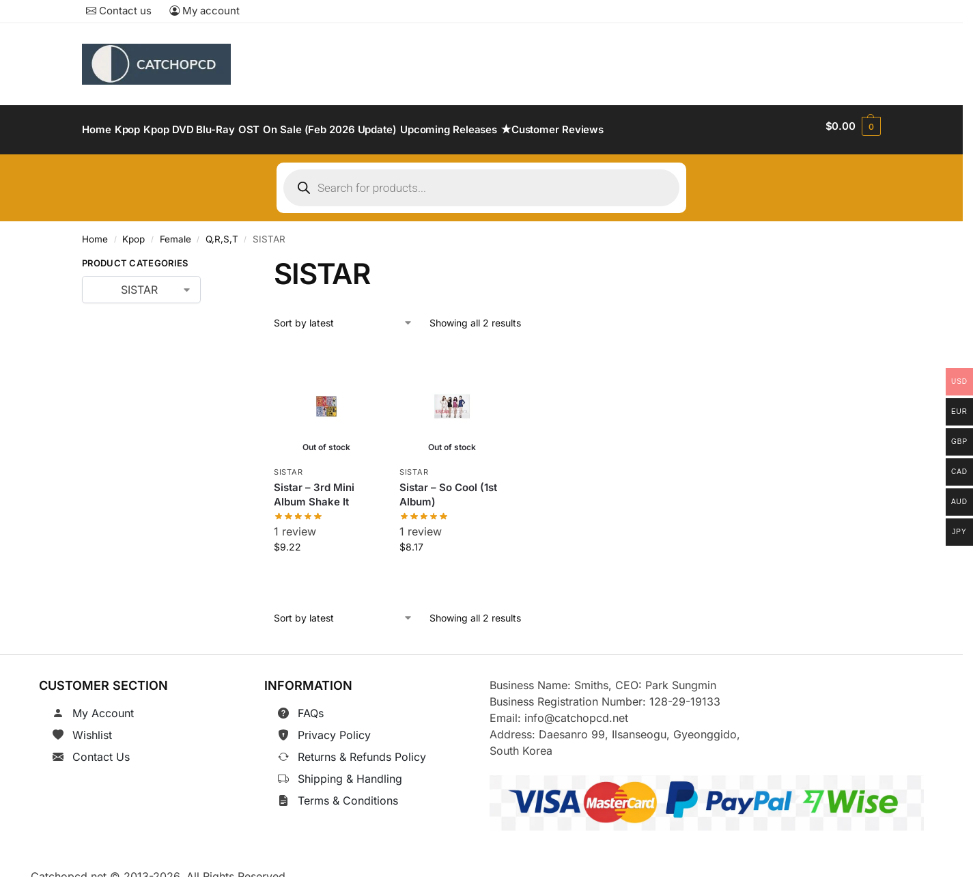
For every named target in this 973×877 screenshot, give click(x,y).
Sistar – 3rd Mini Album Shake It (314, 487)
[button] (853, 126)
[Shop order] (343, 315)
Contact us (119, 10)
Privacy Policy (334, 727)
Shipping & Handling (350, 771)
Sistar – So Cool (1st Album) (448, 487)
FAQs (311, 705)
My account (204, 10)
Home (95, 231)
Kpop (133, 231)
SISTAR (288, 464)
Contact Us (101, 749)
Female (175, 231)
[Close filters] (222, 258)
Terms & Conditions (348, 793)
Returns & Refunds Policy (362, 749)
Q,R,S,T (222, 231)
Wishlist (92, 727)
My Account (103, 705)
